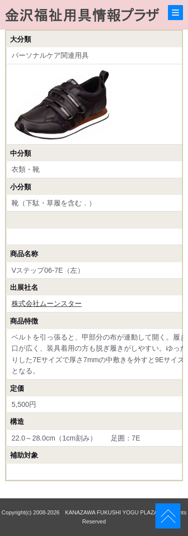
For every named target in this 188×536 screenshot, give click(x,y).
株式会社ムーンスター (47, 303)
